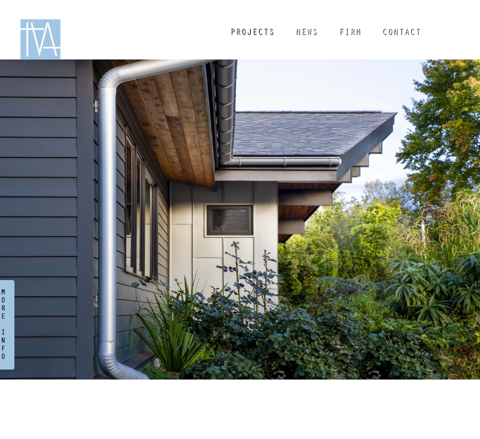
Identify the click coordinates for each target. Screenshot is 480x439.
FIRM (349, 32)
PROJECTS (252, 32)
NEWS (306, 32)
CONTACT (401, 32)
